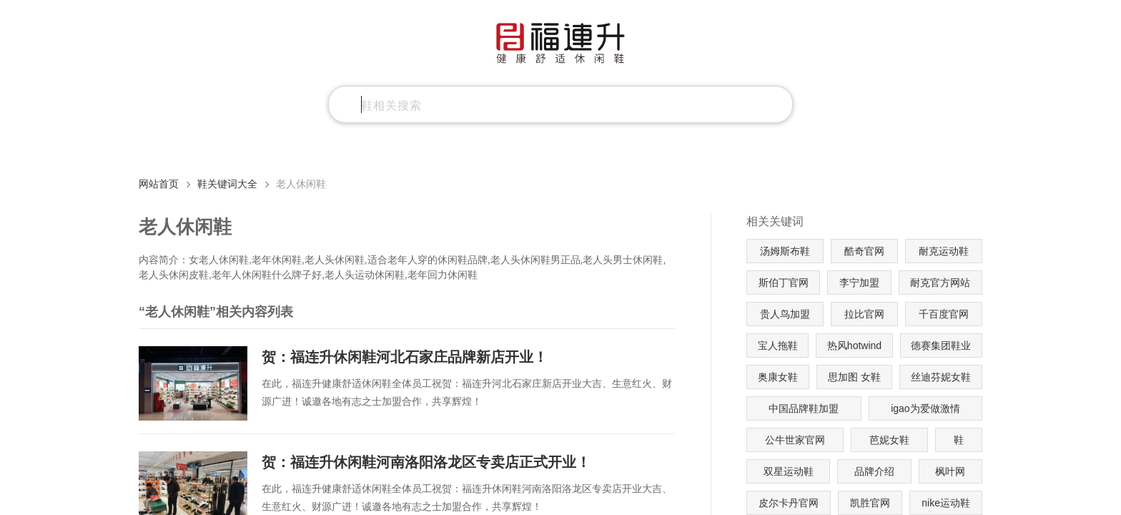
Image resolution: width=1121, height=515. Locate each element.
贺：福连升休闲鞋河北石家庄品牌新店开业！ (405, 357)
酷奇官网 (864, 251)
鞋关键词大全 (227, 184)
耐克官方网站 (940, 282)
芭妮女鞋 (889, 440)
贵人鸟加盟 (785, 314)
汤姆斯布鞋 (785, 251)
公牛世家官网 (795, 440)
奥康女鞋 (778, 377)
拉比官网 (864, 314)
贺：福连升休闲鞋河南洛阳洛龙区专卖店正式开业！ (426, 462)
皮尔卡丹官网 (789, 503)
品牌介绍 (874, 471)
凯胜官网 (870, 503)
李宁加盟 (859, 282)
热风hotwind (854, 345)
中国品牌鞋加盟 (804, 408)
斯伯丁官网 (784, 282)
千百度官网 (944, 314)
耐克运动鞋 (944, 251)
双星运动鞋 (789, 471)
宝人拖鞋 (778, 345)
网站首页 (159, 184)
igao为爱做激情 (925, 408)
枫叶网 (950, 471)
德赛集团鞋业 (941, 345)
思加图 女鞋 (854, 377)
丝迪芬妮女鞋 (941, 377)
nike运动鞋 (946, 503)
